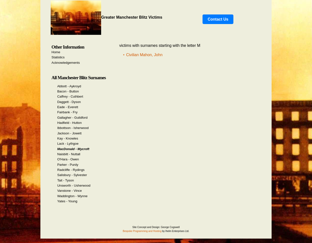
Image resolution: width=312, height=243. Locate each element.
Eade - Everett (67, 107)
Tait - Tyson (65, 180)
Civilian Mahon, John (144, 55)
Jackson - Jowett (69, 133)
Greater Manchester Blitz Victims (106, 17)
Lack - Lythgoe (68, 143)
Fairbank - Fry (67, 112)
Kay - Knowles (67, 138)
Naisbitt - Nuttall (68, 154)
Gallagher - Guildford (72, 117)
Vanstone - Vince (69, 190)
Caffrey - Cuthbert (70, 96)
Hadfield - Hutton (69, 123)
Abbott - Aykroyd (69, 86)
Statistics (57, 57)
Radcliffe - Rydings (71, 170)
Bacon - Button (68, 91)
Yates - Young (67, 201)
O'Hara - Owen (68, 159)
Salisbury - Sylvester (72, 175)
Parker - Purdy (67, 164)
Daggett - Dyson (69, 102)
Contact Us (218, 19)
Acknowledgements (65, 62)
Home (55, 52)
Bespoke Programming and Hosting (142, 231)
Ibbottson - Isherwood (73, 128)
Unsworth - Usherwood (74, 185)
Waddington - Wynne (72, 196)
